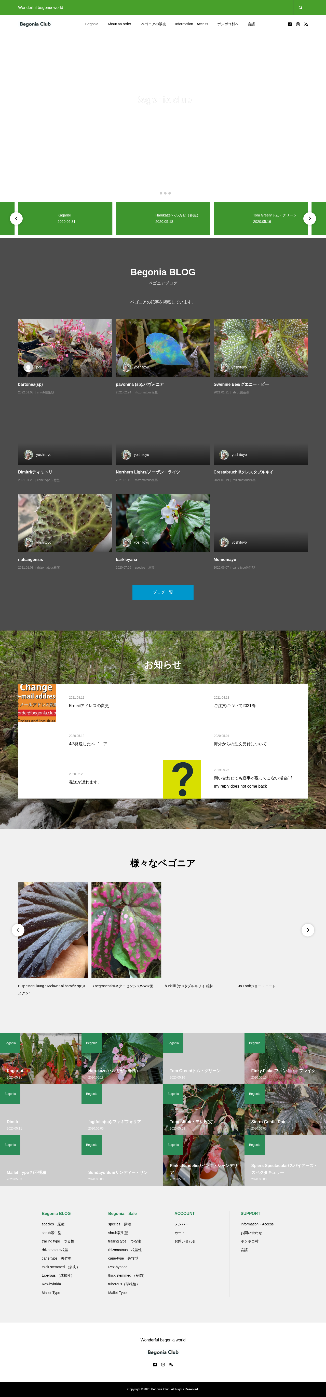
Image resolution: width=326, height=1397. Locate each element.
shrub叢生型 (45, 392)
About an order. (119, 24)
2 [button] (161, 193)
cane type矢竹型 (48, 480)
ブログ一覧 (163, 592)
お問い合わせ (185, 1241)
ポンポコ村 (250, 1241)
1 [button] (156, 193)
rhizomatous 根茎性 (125, 1250)
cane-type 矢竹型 (123, 1258)
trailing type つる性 (58, 1241)
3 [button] (165, 193)
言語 (251, 24)
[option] (163, 116)
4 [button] (169, 193)
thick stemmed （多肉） (61, 1267)
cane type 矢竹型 (57, 1258)
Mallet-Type (51, 1293)
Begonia (91, 24)
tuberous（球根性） (124, 1284)
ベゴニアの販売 (153, 24)
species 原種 (145, 567)
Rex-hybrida (51, 1284)
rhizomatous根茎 (146, 392)
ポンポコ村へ (228, 24)
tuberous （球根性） (58, 1275)
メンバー (181, 1224)
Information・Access (191, 24)
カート (179, 1233)
